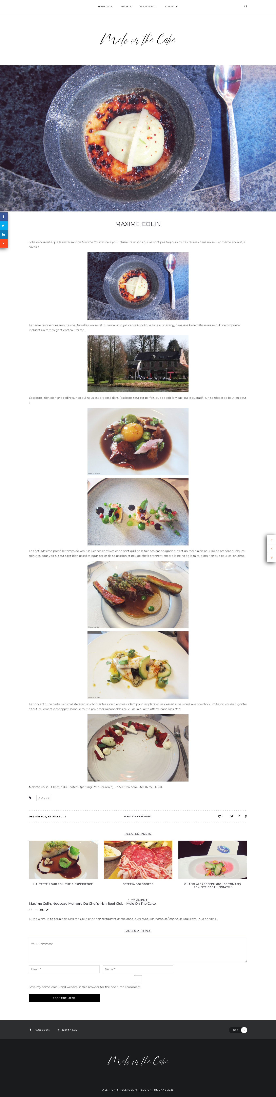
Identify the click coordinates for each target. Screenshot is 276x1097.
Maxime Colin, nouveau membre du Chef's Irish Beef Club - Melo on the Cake (92, 903)
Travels (126, 6)
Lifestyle (171, 6)
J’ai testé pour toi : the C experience (63, 884)
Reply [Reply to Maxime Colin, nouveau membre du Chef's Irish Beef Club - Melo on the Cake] (44, 910)
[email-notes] (64, 969)
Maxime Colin (138, 224)
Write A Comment (138, 816)
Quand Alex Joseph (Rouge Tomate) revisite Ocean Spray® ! (212, 886)
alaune (44, 798)
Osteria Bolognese (138, 884)
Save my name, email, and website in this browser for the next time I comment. (85, 987)
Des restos (37, 816)
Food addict (148, 6)
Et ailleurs (57, 816)
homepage (105, 6)
